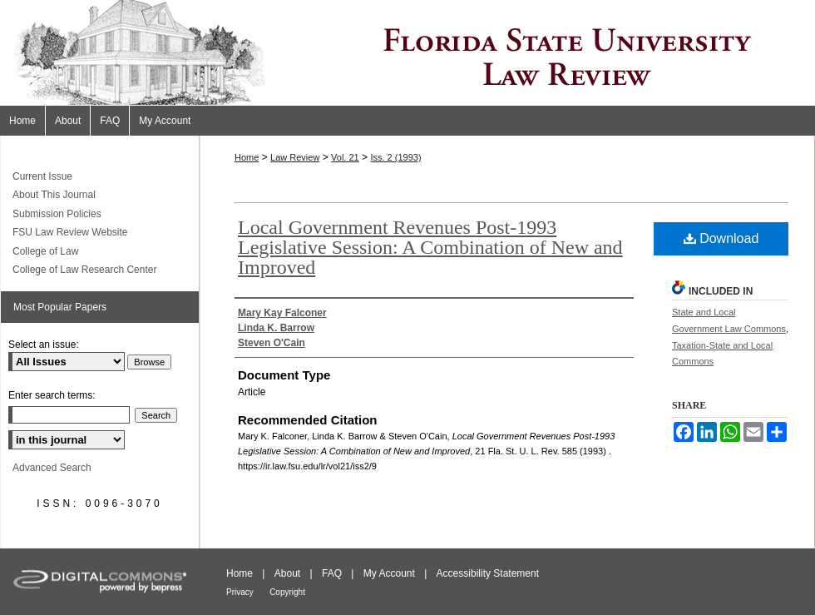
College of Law (45, 251)
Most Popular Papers (59, 307)
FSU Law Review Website (70, 232)
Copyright (287, 592)
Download (721, 238)
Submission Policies (56, 214)
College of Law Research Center (84, 269)
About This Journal (54, 195)
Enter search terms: (52, 395)
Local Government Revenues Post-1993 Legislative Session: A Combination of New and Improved (430, 247)
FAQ (332, 573)
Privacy (240, 592)
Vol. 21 (345, 157)
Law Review (294, 157)
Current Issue (42, 176)
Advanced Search (51, 468)
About (287, 573)
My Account (389, 573)
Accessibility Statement (488, 573)
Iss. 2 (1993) (395, 157)
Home (247, 157)
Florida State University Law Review (407, 53)
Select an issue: (43, 344)
